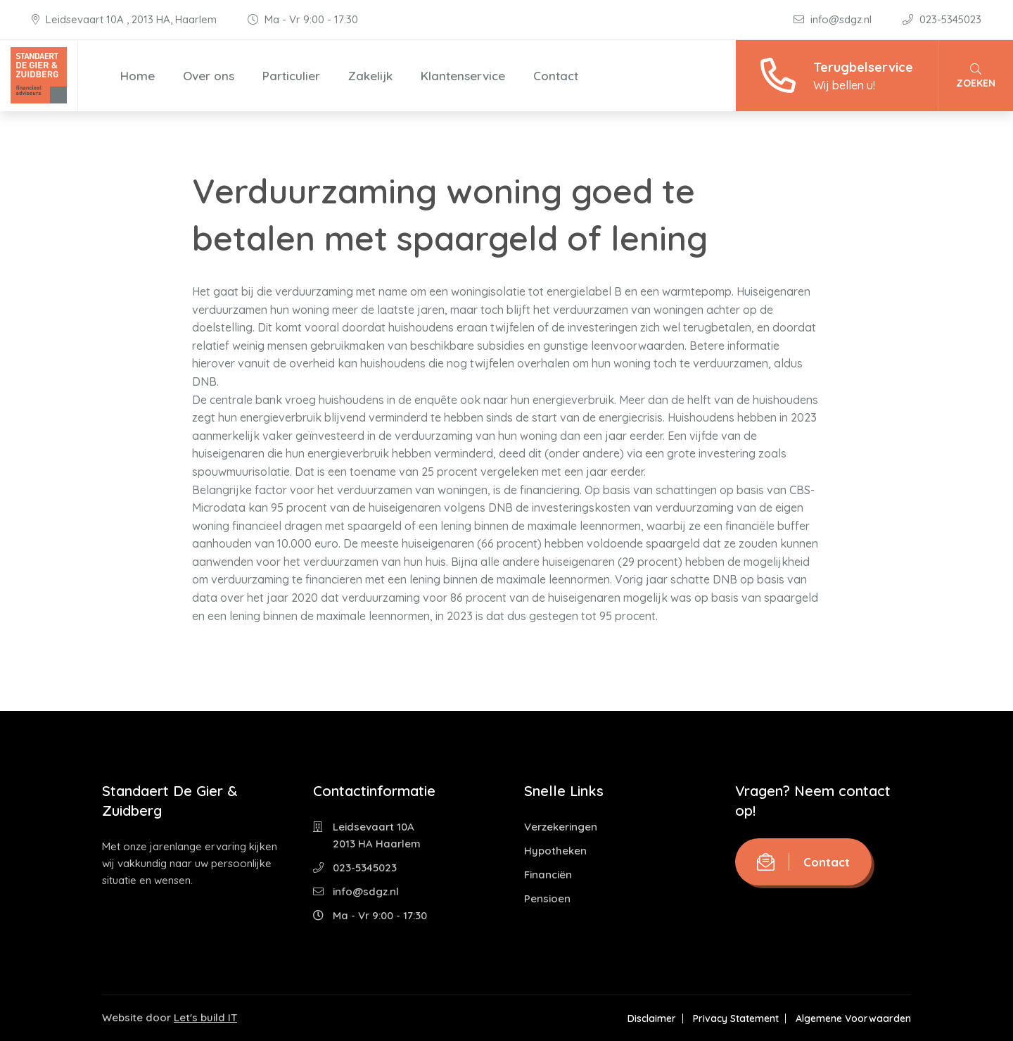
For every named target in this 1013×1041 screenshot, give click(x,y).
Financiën (548, 874)
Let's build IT (205, 1017)
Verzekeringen (560, 826)
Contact (555, 75)
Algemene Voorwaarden (853, 1018)
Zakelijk (370, 75)
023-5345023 (942, 19)
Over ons (208, 75)
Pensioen (547, 898)
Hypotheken (555, 850)
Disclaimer (651, 1018)
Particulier (291, 75)
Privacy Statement (736, 1018)
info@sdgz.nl (834, 19)
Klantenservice (463, 75)
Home (137, 75)
